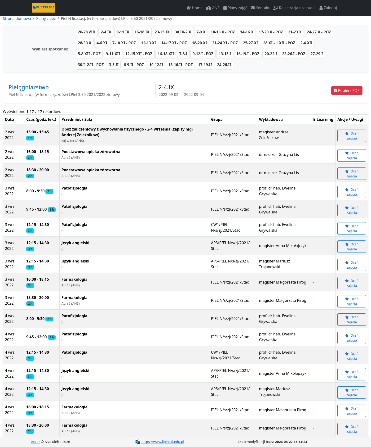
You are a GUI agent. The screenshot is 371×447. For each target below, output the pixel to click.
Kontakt (260, 7)
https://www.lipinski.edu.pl (159, 441)
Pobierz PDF (346, 90)
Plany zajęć (235, 7)
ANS (212, 7)
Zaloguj (328, 7)
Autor (35, 441)
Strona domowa (17, 18)
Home (195, 7)
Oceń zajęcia (352, 135)
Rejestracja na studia (294, 7)
